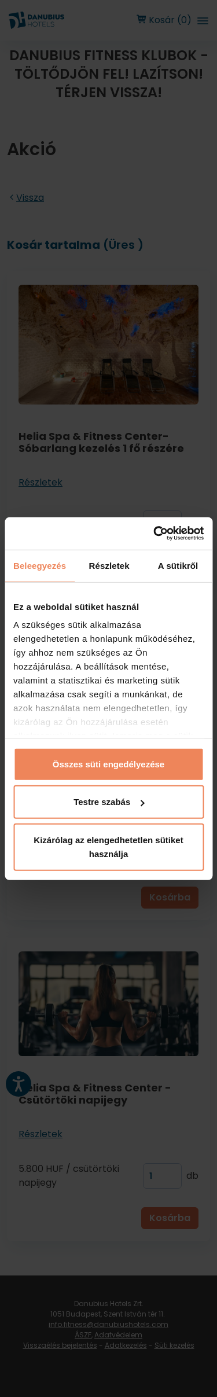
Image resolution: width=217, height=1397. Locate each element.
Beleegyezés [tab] (39, 565)
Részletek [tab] (109, 565)
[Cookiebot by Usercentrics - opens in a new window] (154, 533)
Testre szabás (108, 802)
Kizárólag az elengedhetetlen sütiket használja (108, 846)
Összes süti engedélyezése (108, 764)
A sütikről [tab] (178, 565)
